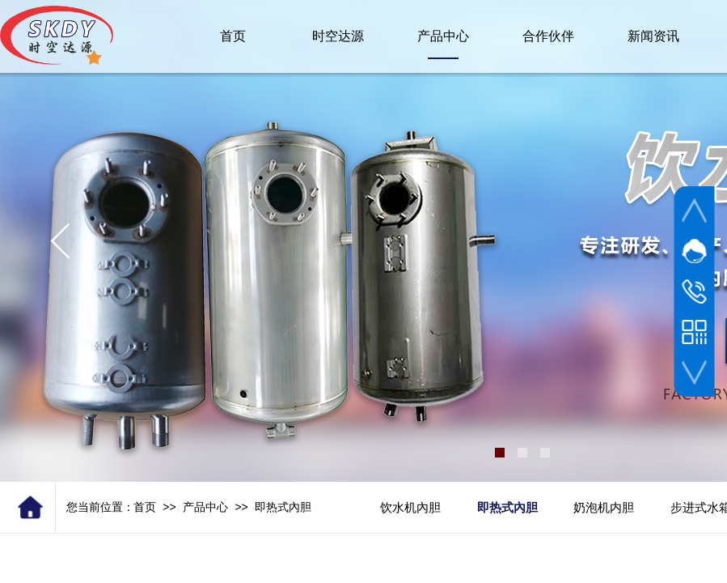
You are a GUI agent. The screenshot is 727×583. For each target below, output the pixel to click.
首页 (144, 507)
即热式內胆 (283, 507)
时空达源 (338, 36)
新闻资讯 (653, 36)
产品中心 (205, 507)
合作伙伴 (548, 36)
